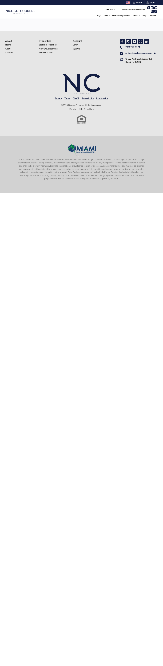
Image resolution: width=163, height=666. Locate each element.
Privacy (58, 98)
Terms (67, 98)
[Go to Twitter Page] (155, 11)
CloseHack (89, 109)
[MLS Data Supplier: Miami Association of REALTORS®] (81, 150)
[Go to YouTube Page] (155, 7)
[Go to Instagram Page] (152, 7)
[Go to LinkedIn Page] (152, 11)
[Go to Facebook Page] (148, 7)
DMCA (76, 98)
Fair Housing (102, 98)
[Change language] (128, 2)
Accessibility (88, 98)
